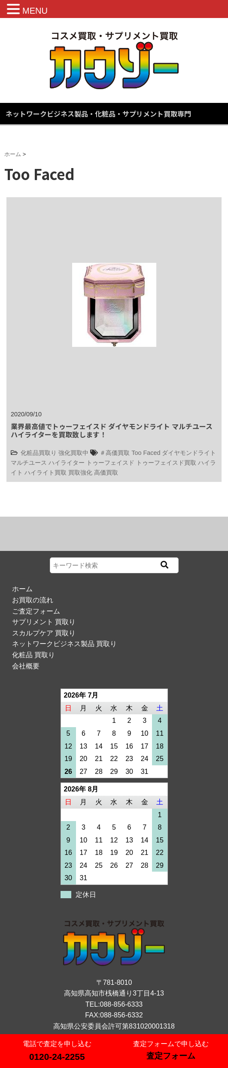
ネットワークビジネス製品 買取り (64, 643)
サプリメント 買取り (44, 622)
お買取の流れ (32, 600)
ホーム (22, 589)
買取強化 (80, 472)
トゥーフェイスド (110, 462)
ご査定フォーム (36, 611)
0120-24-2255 (57, 1057)
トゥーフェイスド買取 (166, 462)
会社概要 (26, 666)
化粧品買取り (39, 452)
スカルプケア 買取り (44, 633)
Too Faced (145, 452)
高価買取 (106, 472)
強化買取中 (73, 452)
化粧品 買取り (33, 655)
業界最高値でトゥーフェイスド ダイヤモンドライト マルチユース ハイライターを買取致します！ (112, 430)
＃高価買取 (115, 452)
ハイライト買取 (45, 472)
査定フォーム (170, 1055)
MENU (35, 10)
